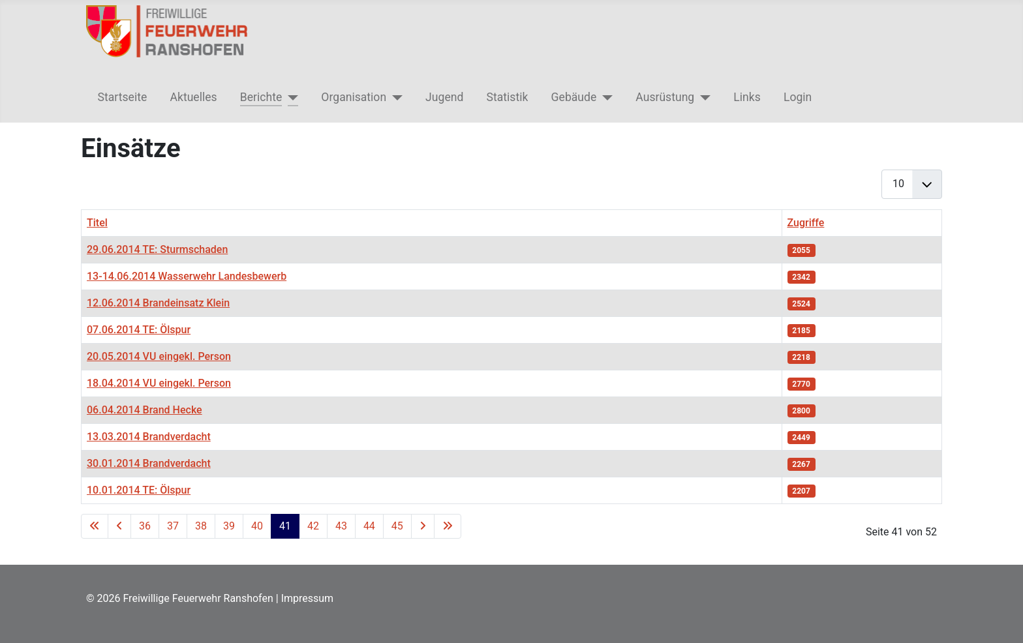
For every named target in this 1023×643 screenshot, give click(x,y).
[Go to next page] (423, 526)
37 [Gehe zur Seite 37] (173, 526)
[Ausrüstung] (702, 97)
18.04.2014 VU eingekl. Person (159, 383)
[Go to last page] (447, 526)
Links (746, 97)
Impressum (307, 598)
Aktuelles (193, 97)
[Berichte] (290, 97)
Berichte (261, 97)
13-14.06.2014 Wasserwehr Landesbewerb (186, 276)
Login (798, 97)
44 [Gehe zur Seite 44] (369, 526)
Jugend (444, 97)
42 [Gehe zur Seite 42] (313, 526)
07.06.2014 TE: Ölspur (139, 329)
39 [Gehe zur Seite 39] (229, 526)
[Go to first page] (94, 526)
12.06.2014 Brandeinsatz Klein (158, 303)
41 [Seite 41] (285, 526)
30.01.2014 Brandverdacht (149, 463)
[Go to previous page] (119, 526)
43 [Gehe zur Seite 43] (341, 526)
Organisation (353, 97)
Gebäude (574, 97)
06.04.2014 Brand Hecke (144, 410)
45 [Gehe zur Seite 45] (397, 526)
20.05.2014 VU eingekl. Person (159, 356)
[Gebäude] (604, 97)
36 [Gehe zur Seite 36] (145, 526)
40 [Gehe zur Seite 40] (257, 526)
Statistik (507, 97)
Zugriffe (806, 223)
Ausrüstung (664, 97)
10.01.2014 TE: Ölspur (139, 490)
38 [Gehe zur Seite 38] (201, 526)
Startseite (122, 97)
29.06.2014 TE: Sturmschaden (157, 249)
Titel (97, 223)
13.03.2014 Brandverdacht (149, 436)
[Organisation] (394, 97)
